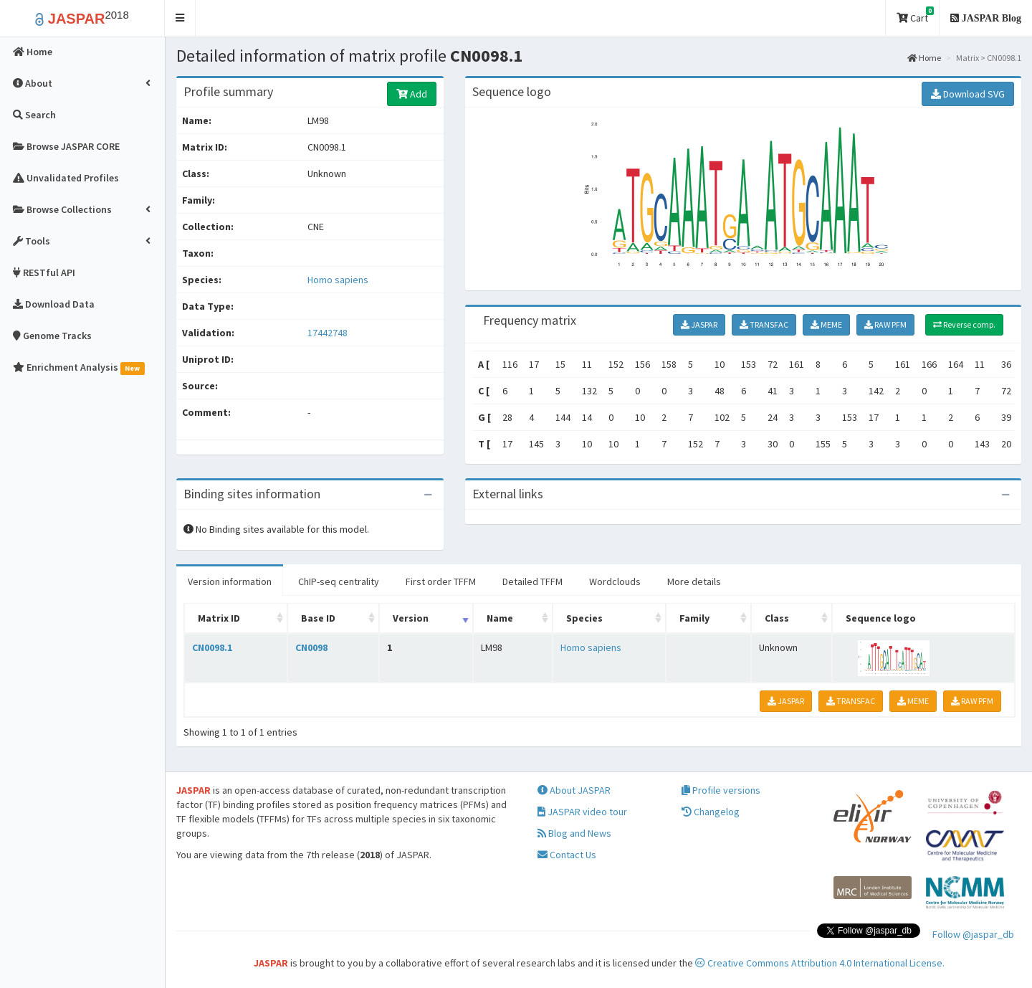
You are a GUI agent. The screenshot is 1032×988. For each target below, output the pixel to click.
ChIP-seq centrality (338, 581)
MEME (826, 324)
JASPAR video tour (582, 811)
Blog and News (574, 833)
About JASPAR (574, 790)
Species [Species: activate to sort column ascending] (584, 618)
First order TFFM (441, 581)
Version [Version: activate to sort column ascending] (411, 618)
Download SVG (968, 93)
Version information (230, 581)
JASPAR (699, 324)
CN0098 (311, 647)
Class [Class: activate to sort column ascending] (777, 618)
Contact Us (567, 854)
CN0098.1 (212, 647)
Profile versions (721, 790)
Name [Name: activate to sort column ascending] (500, 618)
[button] (180, 18)
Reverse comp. (964, 324)
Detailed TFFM (532, 581)
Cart (915, 15)
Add (411, 93)
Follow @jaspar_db (973, 934)
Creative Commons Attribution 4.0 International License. (820, 962)
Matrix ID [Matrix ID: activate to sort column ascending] (219, 618)
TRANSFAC (764, 324)
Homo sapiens (337, 279)
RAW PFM (885, 324)
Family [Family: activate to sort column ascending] (694, 618)
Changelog (711, 811)
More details (694, 581)
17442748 (327, 332)
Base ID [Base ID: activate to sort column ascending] (318, 618)
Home (924, 57)
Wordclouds (615, 581)
